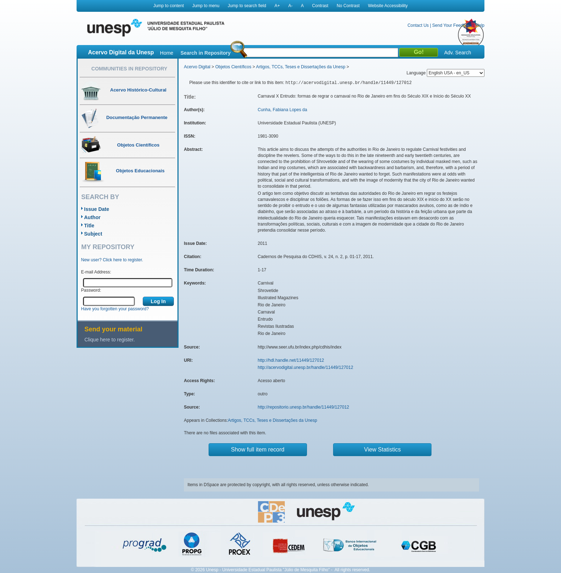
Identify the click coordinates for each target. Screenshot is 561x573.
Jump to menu (205, 5)
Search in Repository (205, 53)
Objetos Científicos (233, 66)
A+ (277, 5)
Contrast (320, 5)
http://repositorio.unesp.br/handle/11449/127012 (303, 407)
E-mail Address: (96, 272)
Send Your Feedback (452, 25)
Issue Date (96, 209)
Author (92, 217)
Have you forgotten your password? (115, 308)
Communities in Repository (129, 68)
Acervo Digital (197, 66)
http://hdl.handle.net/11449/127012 (291, 360)
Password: (91, 290)
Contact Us (418, 25)
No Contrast (348, 5)
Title (89, 225)
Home (166, 53)
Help (479, 25)
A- (290, 5)
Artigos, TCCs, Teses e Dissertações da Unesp (300, 66)
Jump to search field (247, 5)
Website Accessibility (388, 5)
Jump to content (168, 5)
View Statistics (382, 449)
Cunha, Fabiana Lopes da (282, 109)
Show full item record (257, 449)
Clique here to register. (109, 339)
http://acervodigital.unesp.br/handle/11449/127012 (305, 367)
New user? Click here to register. (112, 259)
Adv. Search (457, 52)
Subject (93, 234)
